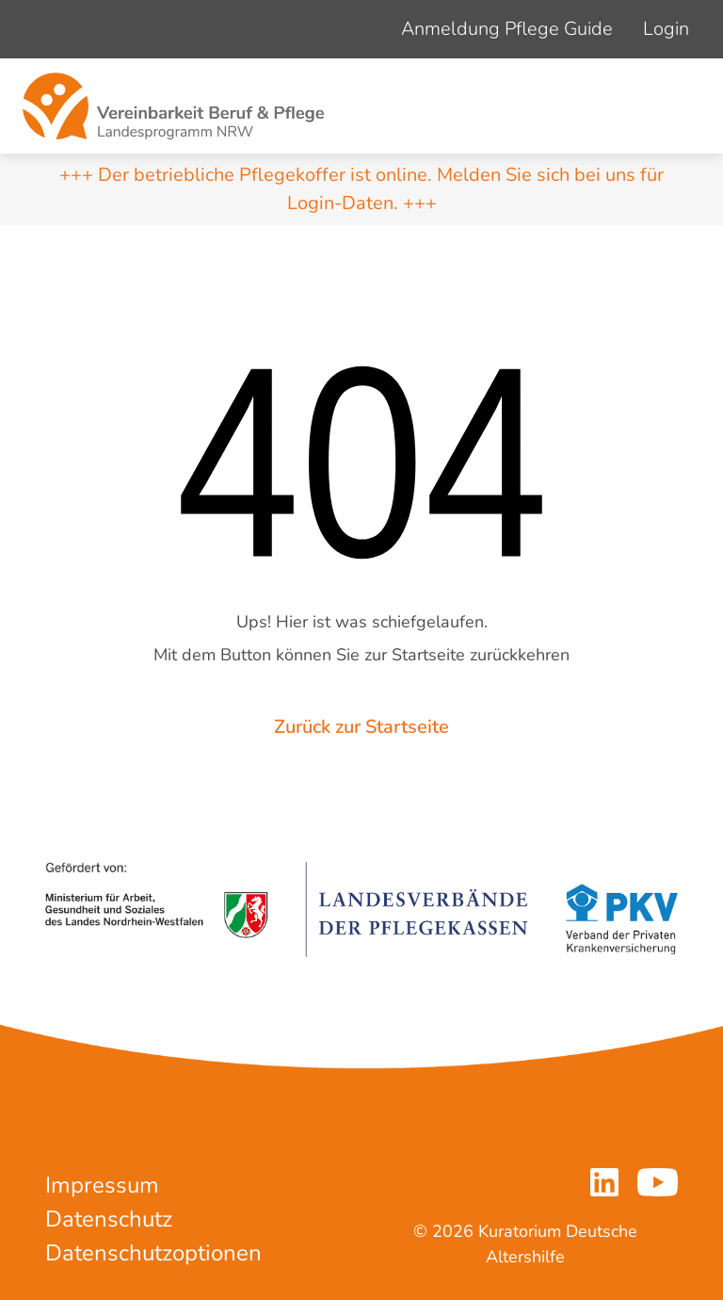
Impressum (102, 1185)
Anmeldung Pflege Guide (507, 28)
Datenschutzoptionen (153, 1253)
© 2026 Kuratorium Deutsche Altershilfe (525, 1244)
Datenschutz (108, 1219)
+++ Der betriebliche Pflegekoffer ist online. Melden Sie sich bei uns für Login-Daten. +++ (361, 189)
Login (666, 28)
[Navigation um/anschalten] (679, 106)
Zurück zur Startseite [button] (361, 726)
